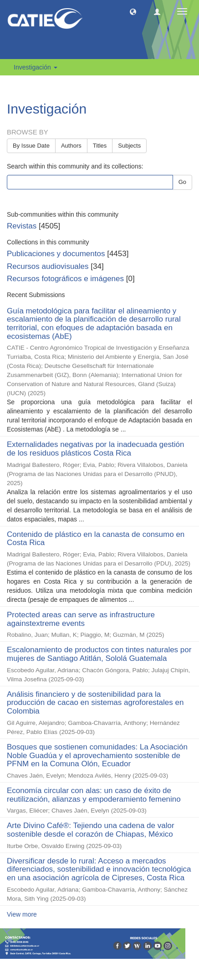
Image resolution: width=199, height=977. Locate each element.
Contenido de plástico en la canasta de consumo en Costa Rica (95, 538)
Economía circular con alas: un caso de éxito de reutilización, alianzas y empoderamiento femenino (94, 794)
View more (22, 914)
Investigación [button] (35, 67)
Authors (71, 145)
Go (182, 182)
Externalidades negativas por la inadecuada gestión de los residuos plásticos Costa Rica (95, 448)
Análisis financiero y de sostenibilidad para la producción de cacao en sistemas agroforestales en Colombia (95, 702)
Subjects (129, 145)
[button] (133, 11)
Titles (100, 145)
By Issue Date (31, 145)
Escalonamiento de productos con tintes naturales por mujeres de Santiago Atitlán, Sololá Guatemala (99, 654)
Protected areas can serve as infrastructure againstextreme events (81, 619)
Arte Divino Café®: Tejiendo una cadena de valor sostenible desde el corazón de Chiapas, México (90, 829)
